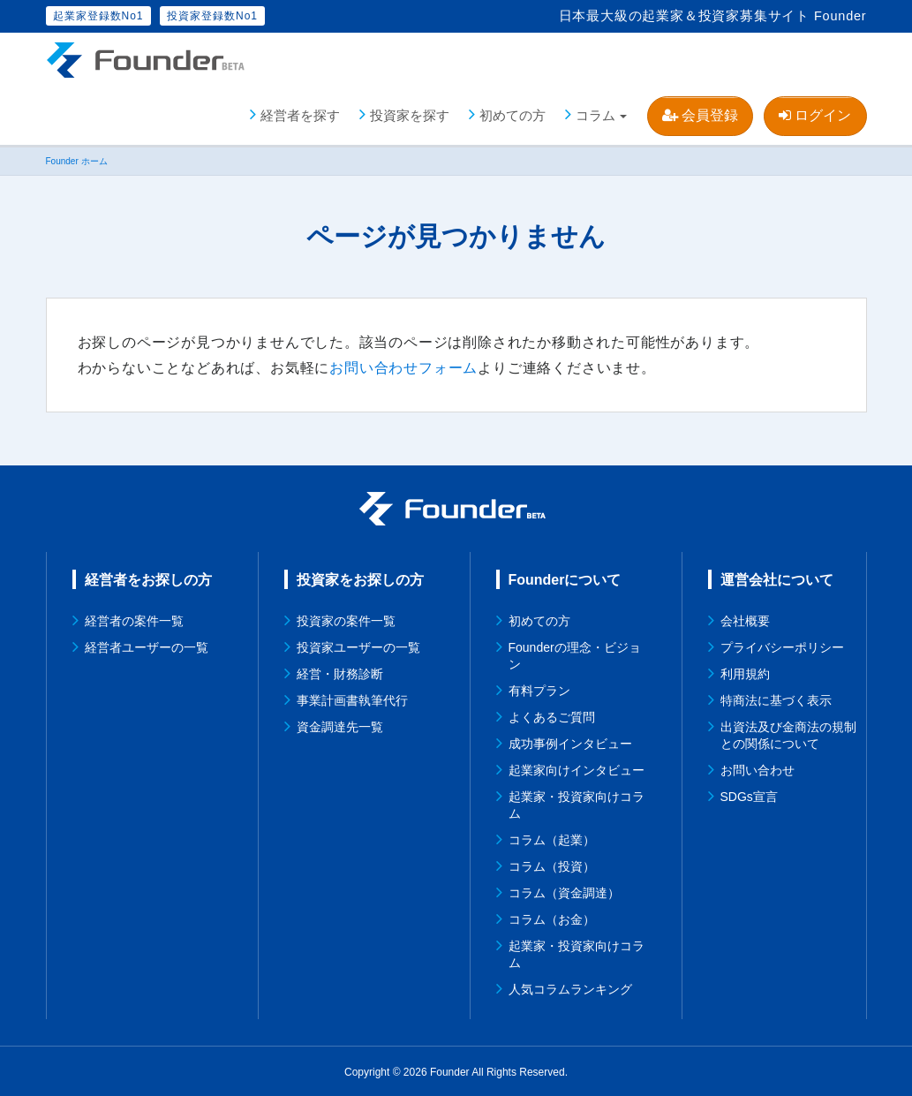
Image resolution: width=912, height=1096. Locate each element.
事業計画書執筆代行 (352, 699)
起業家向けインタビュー (576, 768)
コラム (595, 114)
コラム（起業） (552, 838)
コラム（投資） (552, 865)
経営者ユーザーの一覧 (146, 646)
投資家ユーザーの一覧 (358, 646)
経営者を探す (300, 114)
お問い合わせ (757, 768)
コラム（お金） (552, 918)
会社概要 (745, 619)
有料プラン (539, 689)
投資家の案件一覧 (346, 619)
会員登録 (700, 114)
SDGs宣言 (749, 795)
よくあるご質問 (552, 715)
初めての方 (512, 114)
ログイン (815, 114)
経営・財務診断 (340, 672)
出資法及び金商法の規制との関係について (788, 733)
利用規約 (745, 672)
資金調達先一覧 (340, 725)
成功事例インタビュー (570, 742)
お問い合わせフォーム (403, 366)
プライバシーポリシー (782, 646)
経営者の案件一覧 (134, 619)
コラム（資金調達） (564, 891)
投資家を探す (409, 114)
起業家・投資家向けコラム (576, 803)
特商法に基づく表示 (776, 699)
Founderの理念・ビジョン (575, 654)
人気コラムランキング (570, 987)
